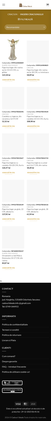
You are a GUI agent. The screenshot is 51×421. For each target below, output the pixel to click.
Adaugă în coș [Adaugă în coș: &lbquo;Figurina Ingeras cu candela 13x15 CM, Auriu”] (33, 126)
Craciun (12, 14)
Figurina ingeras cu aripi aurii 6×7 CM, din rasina (37, 164)
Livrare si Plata (9, 340)
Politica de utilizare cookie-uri (16, 372)
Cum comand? (8, 356)
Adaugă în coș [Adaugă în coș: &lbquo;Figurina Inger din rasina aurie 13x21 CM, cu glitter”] (8, 80)
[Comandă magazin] (25, 27)
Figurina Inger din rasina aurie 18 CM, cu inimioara (38, 71)
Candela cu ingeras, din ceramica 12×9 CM (11, 117)
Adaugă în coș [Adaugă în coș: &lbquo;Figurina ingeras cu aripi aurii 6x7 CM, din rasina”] (33, 172)
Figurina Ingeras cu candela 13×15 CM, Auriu (37, 117)
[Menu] (3, 4)
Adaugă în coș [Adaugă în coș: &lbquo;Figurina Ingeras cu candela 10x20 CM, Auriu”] (8, 172)
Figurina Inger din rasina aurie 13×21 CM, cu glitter (12, 69)
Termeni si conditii (10, 329)
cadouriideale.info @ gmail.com (16, 303)
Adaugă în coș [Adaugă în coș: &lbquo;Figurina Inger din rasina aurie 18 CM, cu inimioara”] (33, 80)
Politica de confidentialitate (15, 324)
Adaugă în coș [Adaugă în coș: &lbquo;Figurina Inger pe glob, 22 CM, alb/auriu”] (8, 219)
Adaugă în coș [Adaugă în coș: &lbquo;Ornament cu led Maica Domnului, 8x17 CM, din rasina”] (8, 268)
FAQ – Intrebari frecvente (14, 366)
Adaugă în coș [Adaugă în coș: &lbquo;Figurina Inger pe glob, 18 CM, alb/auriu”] (33, 219)
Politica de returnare (11, 335)
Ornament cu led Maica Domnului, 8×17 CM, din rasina (12, 258)
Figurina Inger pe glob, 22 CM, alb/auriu (12, 210)
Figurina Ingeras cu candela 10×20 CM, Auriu (13, 164)
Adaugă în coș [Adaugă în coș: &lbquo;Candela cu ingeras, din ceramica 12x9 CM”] (8, 126)
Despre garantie (9, 361)
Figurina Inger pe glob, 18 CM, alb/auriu (37, 210)
